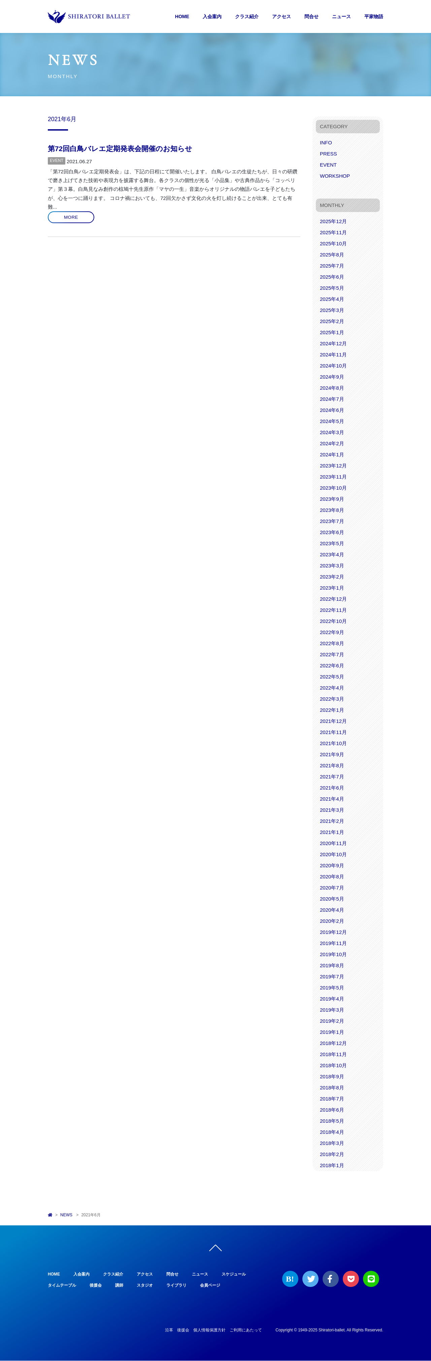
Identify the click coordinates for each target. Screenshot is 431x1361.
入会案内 (212, 16)
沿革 (169, 1330)
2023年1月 (332, 588)
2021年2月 (332, 821)
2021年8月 (332, 765)
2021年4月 (332, 799)
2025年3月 (332, 310)
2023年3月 (332, 565)
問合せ (311, 16)
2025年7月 (332, 266)
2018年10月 (333, 1065)
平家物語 (373, 16)
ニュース (341, 16)
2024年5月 (332, 421)
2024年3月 (332, 432)
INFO (326, 142)
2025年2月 (332, 321)
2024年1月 (332, 454)
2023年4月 (332, 554)
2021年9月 (332, 754)
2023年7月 (332, 521)
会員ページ (210, 1285)
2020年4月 (332, 910)
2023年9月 (332, 499)
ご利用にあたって (246, 1330)
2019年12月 (333, 932)
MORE (71, 217)
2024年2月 (332, 443)
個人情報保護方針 (209, 1330)
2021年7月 (332, 776)
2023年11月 (333, 477)
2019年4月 (332, 999)
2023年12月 (333, 465)
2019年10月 (333, 954)
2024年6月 (332, 410)
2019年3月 (332, 1010)
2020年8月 (332, 876)
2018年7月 (332, 1099)
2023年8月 (332, 510)
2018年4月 (332, 1132)
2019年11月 (333, 943)
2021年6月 (332, 788)
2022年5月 (332, 676)
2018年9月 (332, 1076)
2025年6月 (332, 277)
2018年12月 (333, 1043)
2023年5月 (332, 543)
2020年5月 (332, 899)
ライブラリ (176, 1285)
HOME (182, 16)
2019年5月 (332, 987)
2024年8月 (332, 388)
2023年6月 (332, 532)
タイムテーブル (62, 1285)
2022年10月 (333, 621)
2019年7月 (332, 976)
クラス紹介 (247, 16)
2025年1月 (332, 332)
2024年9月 (332, 377)
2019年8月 (332, 965)
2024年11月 (333, 354)
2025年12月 (333, 221)
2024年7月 (332, 399)
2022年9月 (332, 632)
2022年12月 (333, 599)
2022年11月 (333, 610)
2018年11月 (333, 1054)
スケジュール (234, 1274)
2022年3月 (332, 699)
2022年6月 (332, 665)
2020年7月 (332, 888)
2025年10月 (333, 243)
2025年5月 (332, 288)
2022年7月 (332, 654)
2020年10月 (333, 854)
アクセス (281, 16)
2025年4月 (332, 299)
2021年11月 (333, 732)
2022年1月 (332, 710)
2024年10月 (333, 366)
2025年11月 (333, 232)
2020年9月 (332, 865)
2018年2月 (332, 1154)
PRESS (328, 153)
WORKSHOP (335, 176)
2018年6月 (332, 1110)
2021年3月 (332, 810)
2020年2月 (332, 921)
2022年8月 (332, 643)
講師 (119, 1285)
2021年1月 (332, 832)
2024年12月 (333, 343)
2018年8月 (332, 1087)
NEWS (66, 1215)
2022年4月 (332, 688)
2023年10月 (333, 488)
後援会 (96, 1285)
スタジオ (145, 1285)
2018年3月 (332, 1143)
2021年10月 (333, 743)
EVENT (56, 160)
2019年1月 (332, 1032)
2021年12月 (333, 721)
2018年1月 (332, 1165)
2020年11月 (333, 843)
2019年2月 (332, 1021)
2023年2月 (332, 577)
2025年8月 (332, 254)
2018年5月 (332, 1121)
